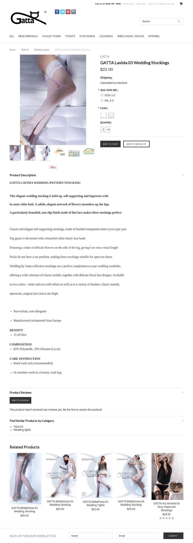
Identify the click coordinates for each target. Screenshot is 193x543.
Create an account (166, 4)
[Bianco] (104, 113)
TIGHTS (70, 36)
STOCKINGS (87, 36)
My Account (128, 4)
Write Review (20, 400)
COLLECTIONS (51, 36)
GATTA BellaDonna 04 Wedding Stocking (131, 503)
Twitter (62, 11)
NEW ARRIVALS (28, 36)
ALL (12, 36)
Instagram (73, 11)
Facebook (57, 11)
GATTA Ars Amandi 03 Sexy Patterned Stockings (167, 507)
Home (12, 50)
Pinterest (68, 11)
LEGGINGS (106, 36)
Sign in (151, 4)
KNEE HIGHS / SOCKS (130, 36)
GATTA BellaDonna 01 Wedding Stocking (24, 509)
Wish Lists (141, 4)
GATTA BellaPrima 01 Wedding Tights (95, 503)
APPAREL (154, 36)
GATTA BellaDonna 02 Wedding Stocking (60, 503)
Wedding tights (41, 50)
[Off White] (111, 113)
